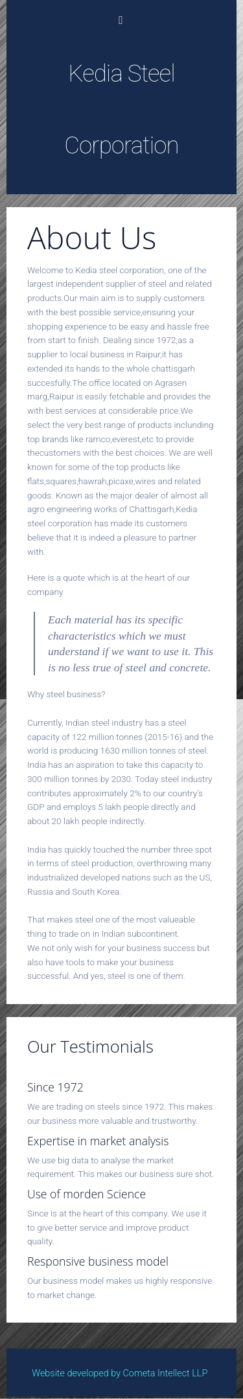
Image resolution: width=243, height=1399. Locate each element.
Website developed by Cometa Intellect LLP (125, 1373)
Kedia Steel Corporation (121, 109)
